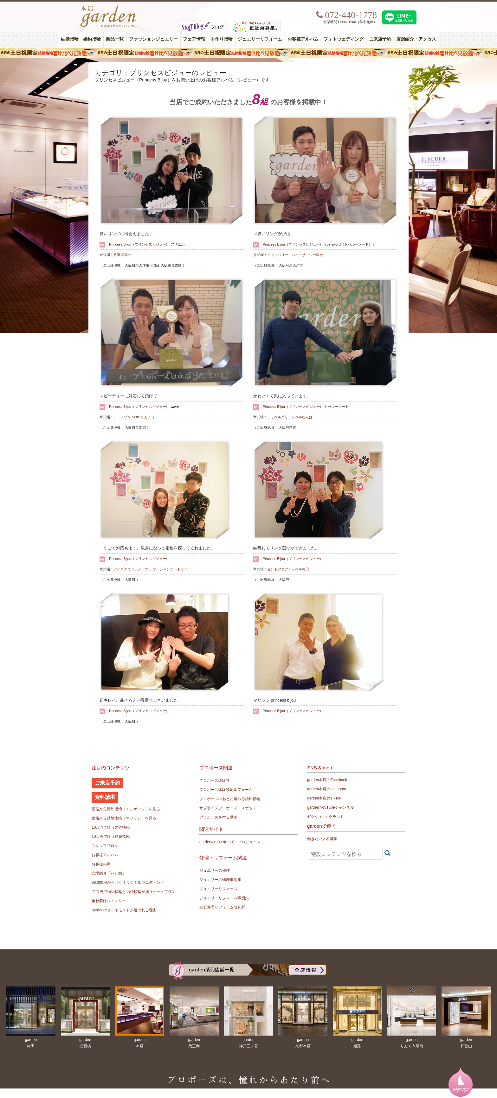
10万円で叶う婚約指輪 (111, 827)
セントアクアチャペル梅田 (288, 569)
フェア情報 (194, 39)
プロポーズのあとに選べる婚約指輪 (229, 799)
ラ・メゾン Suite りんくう (134, 417)
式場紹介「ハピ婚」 (109, 873)
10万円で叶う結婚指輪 (111, 836)
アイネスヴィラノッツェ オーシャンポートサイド (152, 569)
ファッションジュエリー (153, 39)
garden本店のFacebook (327, 780)
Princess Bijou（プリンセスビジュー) (138, 244)
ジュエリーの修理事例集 (220, 879)
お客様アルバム (303, 39)
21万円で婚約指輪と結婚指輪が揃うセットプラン (134, 891)
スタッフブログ (105, 846)
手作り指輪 (221, 39)
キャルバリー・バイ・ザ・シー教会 (295, 255)
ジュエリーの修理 (214, 870)
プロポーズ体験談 (214, 780)
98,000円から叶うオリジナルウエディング (128, 882)
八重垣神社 (122, 255)
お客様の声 (101, 864)
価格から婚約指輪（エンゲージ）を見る (126, 809)
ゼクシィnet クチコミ (325, 816)
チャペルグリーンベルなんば (290, 417)
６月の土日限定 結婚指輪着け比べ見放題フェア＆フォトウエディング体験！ (248, 53)
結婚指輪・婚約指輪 (81, 39)
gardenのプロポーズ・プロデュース (230, 842)
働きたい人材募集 (322, 839)
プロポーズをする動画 (218, 817)
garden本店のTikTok (324, 798)
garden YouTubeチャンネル (330, 807)
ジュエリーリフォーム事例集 (224, 898)
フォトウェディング (344, 39)
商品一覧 (115, 39)
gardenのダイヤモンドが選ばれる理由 (124, 910)
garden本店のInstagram (327, 789)
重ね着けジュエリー (109, 901)
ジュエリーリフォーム (260, 39)
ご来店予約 (380, 39)
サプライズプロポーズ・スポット (227, 808)
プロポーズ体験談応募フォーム (226, 789)
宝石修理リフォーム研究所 (222, 907)
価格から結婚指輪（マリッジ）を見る (124, 818)
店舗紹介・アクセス (416, 39)
